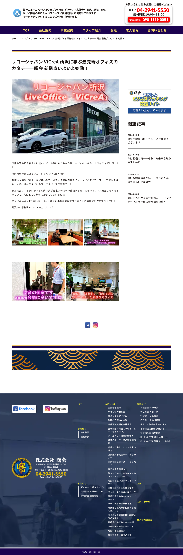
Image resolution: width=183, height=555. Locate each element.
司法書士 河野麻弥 (149, 407)
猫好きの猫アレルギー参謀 (121, 522)
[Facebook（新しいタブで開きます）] (24, 409)
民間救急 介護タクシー (92, 491)
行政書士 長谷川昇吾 (150, 420)
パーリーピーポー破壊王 (120, 503)
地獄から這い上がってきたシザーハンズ (122, 482)
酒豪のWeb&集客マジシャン (122, 526)
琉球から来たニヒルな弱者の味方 (122, 449)
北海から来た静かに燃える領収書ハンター (122, 509)
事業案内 (67, 30)
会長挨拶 (85, 436)
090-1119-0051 (148, 19)
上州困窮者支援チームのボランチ (122, 456)
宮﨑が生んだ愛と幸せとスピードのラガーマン (122, 430)
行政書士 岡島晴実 (149, 415)
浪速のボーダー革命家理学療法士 (122, 442)
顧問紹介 (141, 403)
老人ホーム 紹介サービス (93, 487)
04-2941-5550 (148, 10)
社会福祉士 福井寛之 (150, 432)
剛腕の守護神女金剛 (117, 420)
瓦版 (113, 30)
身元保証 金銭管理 (89, 495)
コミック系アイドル (117, 415)
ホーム (15, 38)
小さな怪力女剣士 (116, 411)
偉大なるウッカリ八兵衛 (120, 534)
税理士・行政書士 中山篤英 (153, 424)
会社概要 (85, 432)
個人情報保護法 (144, 519)
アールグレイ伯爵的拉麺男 (121, 435)
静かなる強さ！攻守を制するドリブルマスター (122, 475)
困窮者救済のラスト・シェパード (122, 463)
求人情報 (132, 30)
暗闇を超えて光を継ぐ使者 (121, 487)
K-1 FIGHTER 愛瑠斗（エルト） (155, 441)
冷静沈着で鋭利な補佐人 (120, 424)
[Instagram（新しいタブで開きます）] (55, 409)
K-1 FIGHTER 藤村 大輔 (151, 437)
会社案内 (45, 30)
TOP (26, 30)
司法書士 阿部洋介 (149, 411)
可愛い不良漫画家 (116, 530)
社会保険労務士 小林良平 (152, 428)
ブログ (24, 38)
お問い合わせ (157, 30)
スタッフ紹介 (91, 30)
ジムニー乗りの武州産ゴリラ (122, 492)
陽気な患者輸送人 (116, 469)
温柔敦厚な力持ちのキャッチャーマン (122, 498)
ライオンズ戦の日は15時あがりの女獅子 (122, 516)
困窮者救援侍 (114, 407)
